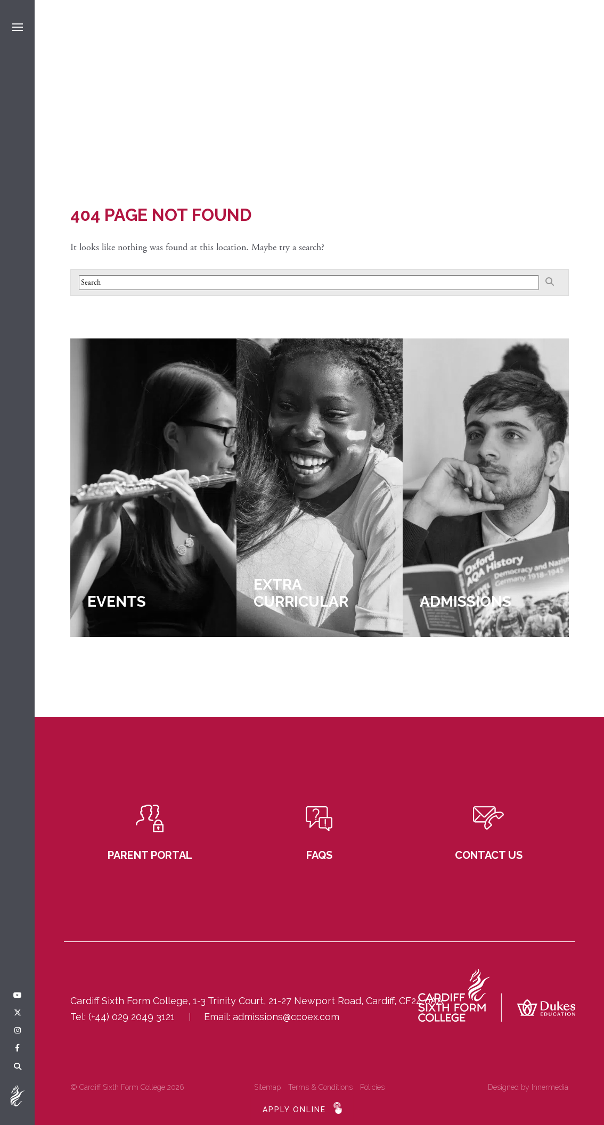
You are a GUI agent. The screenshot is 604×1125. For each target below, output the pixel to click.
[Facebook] (17, 1048)
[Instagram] (17, 1031)
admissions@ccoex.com (286, 1016)
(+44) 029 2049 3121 (131, 1016)
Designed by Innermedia (528, 1087)
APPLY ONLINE (294, 1109)
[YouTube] (17, 995)
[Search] (18, 1067)
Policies (372, 1087)
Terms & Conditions (320, 1087)
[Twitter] (17, 1013)
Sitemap (267, 1087)
